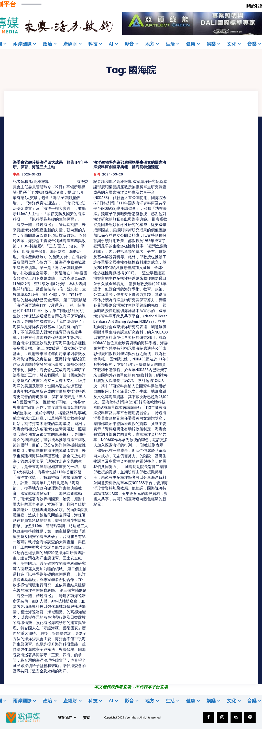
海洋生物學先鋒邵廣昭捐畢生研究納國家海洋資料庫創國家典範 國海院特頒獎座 (129, 165)
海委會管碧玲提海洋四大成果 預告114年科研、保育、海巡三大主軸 (50, 165)
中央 (16, 174)
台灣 (96, 174)
